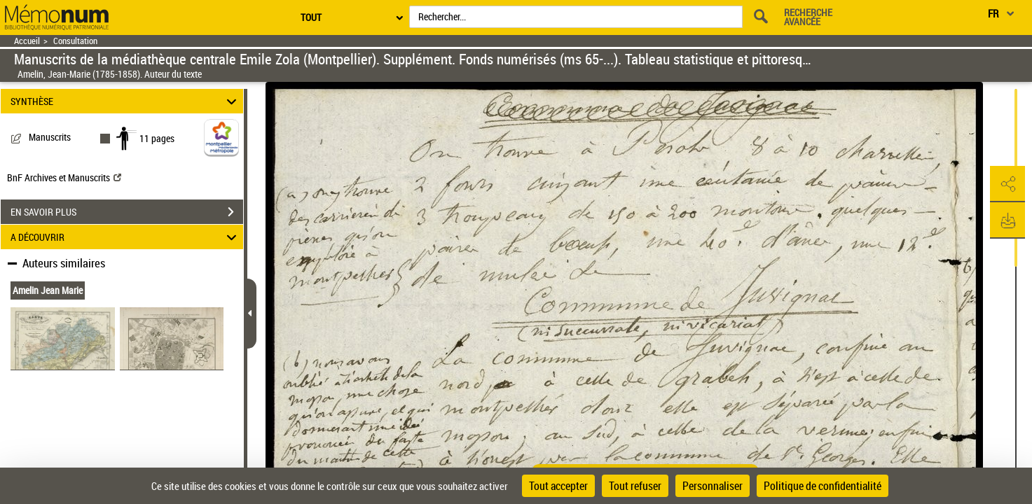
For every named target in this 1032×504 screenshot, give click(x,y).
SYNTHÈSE (126, 101)
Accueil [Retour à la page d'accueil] (27, 41)
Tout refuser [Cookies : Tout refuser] (635, 485)
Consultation (75, 41)
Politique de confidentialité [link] (822, 485)
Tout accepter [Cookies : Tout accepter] (558, 485)
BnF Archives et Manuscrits (64, 177)
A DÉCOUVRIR (126, 237)
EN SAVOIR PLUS (127, 212)
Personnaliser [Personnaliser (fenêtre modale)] (712, 485)
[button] (1007, 184)
